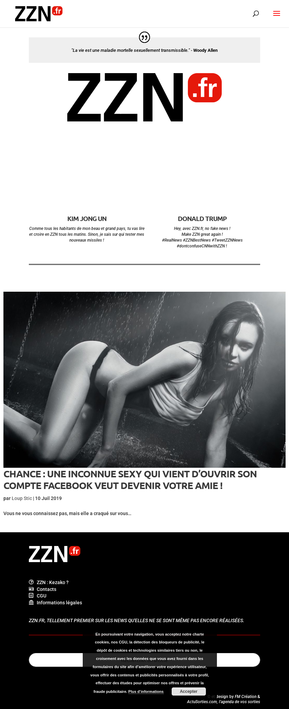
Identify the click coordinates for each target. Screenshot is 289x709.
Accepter (188, 691)
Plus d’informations (146, 691)
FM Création (245, 696)
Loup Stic (22, 498)
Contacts (42, 589)
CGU (37, 595)
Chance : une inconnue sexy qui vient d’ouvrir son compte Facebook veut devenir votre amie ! (130, 479)
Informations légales (55, 602)
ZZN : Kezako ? (49, 582)
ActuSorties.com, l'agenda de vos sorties (223, 701)
